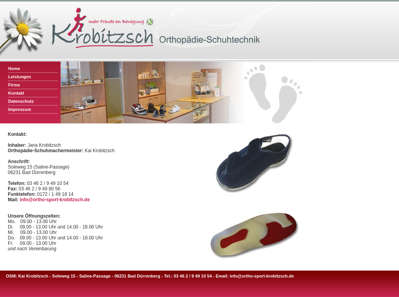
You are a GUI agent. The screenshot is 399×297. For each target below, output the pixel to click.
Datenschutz (21, 101)
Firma (14, 85)
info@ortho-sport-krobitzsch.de (55, 199)
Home (14, 68)
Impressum (19, 109)
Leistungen (19, 76)
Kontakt (16, 93)
